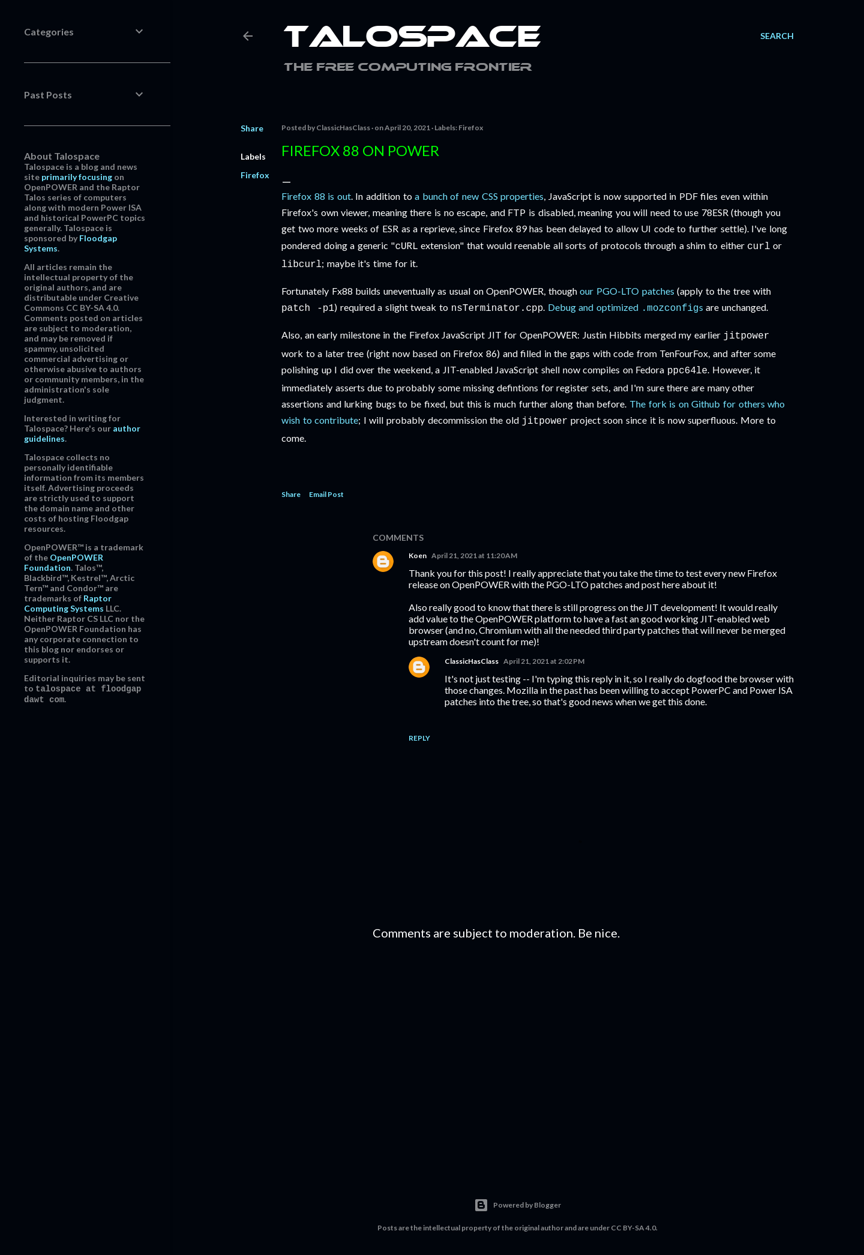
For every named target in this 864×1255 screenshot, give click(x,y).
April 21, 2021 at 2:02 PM (543, 653)
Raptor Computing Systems (68, 603)
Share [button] (252, 128)
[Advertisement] (583, 1047)
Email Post (326, 487)
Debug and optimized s (625, 304)
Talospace (412, 39)
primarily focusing (76, 177)
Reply (419, 730)
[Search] (777, 36)
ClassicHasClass (472, 653)
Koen (418, 548)
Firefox (255, 175)
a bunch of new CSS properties (479, 196)
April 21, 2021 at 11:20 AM (474, 548)
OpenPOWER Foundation (63, 562)
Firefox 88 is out (316, 196)
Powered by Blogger (517, 1198)
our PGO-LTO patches (627, 288)
